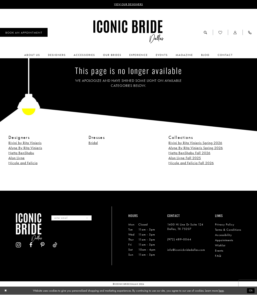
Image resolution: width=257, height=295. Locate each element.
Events (219, 251)
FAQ (218, 256)
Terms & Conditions (228, 230)
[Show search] (205, 33)
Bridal (93, 143)
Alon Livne (16, 158)
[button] (235, 33)
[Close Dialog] (5, 290)
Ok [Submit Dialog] (251, 291)
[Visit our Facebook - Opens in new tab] (66, 232)
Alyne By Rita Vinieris (25, 148)
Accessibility (223, 235)
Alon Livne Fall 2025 (184, 158)
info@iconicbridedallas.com (186, 250)
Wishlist (220, 246)
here (221, 291)
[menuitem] (205, 33)
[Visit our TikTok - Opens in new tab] (90, 232)
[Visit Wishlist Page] (220, 33)
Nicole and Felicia (23, 163)
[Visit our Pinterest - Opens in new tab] (78, 232)
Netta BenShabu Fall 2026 (189, 153)
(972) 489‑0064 (179, 240)
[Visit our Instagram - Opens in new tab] (54, 232)
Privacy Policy (224, 225)
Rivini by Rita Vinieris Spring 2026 (195, 143)
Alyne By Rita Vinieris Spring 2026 (195, 148)
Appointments (224, 240)
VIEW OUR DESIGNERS (128, 4)
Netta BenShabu (21, 153)
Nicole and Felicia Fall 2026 (191, 163)
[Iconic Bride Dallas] (128, 32)
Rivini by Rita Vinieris (25, 143)
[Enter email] (73, 218)
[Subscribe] (91, 218)
